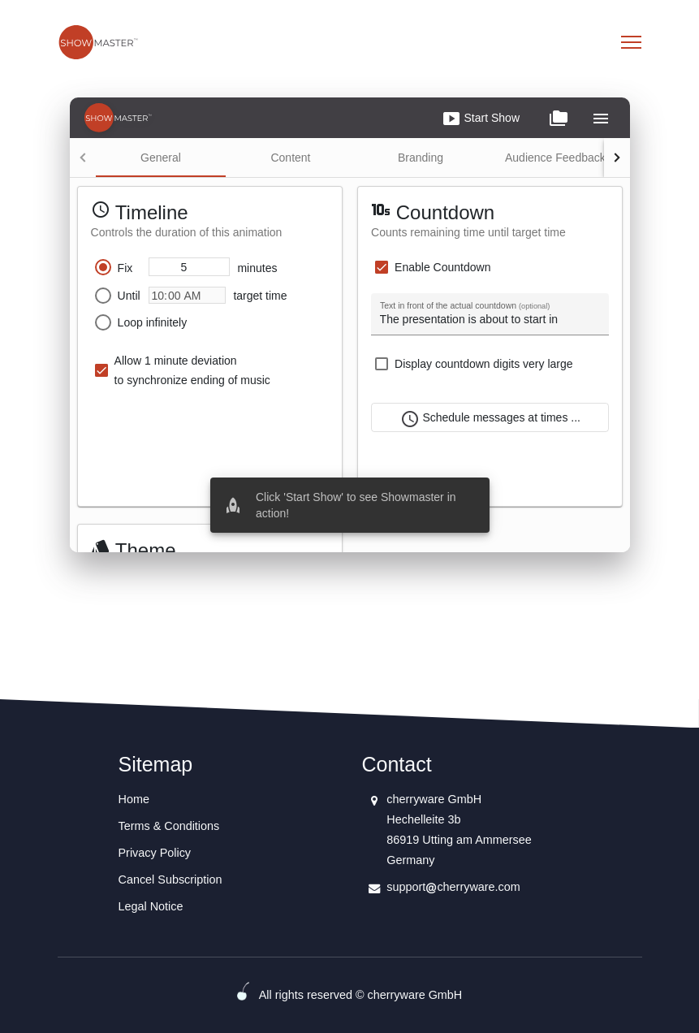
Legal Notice (151, 906)
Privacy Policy (155, 852)
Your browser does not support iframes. (350, 324)
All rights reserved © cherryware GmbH (361, 994)
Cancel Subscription (170, 879)
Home (134, 799)
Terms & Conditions (169, 825)
